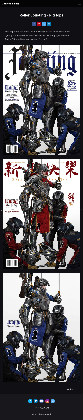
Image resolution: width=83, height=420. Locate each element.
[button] (72, 389)
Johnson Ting (10, 3)
